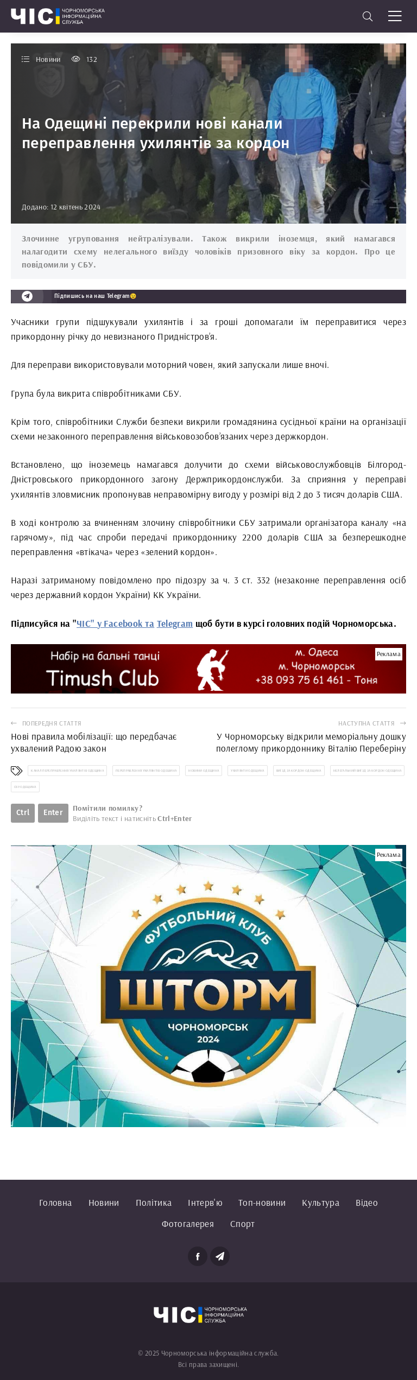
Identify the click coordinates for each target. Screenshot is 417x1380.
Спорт (242, 1223)
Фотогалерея (188, 1223)
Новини (104, 1202)
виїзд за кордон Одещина (298, 770)
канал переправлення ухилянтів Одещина (67, 770)
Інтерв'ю (205, 1202)
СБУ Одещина (25, 787)
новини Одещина (203, 770)
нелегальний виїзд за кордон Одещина (367, 770)
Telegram (175, 623)
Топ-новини (262, 1202)
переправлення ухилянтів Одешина (146, 770)
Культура (320, 1202)
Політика (154, 1202)
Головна (55, 1202)
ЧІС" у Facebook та (115, 623)
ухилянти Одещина (247, 770)
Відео (367, 1202)
